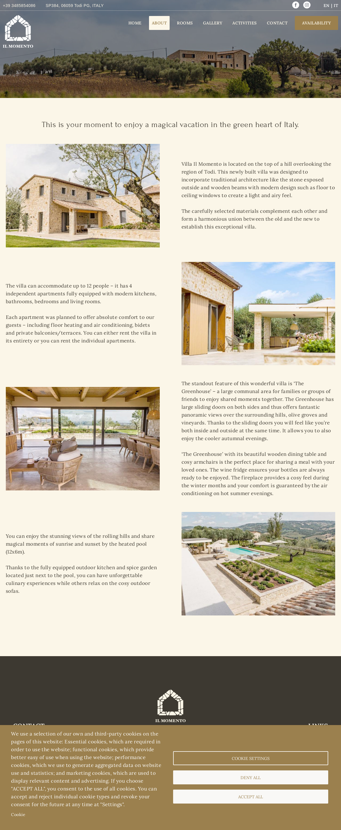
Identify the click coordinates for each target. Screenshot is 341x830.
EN (327, 5)
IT (336, 5)
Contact (277, 23)
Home (135, 23)
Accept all (250, 796)
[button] (83, 147)
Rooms (185, 23)
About (159, 23)
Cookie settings (251, 758)
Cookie (18, 814)
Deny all (251, 777)
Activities (244, 23)
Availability (316, 23)
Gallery (212, 23)
